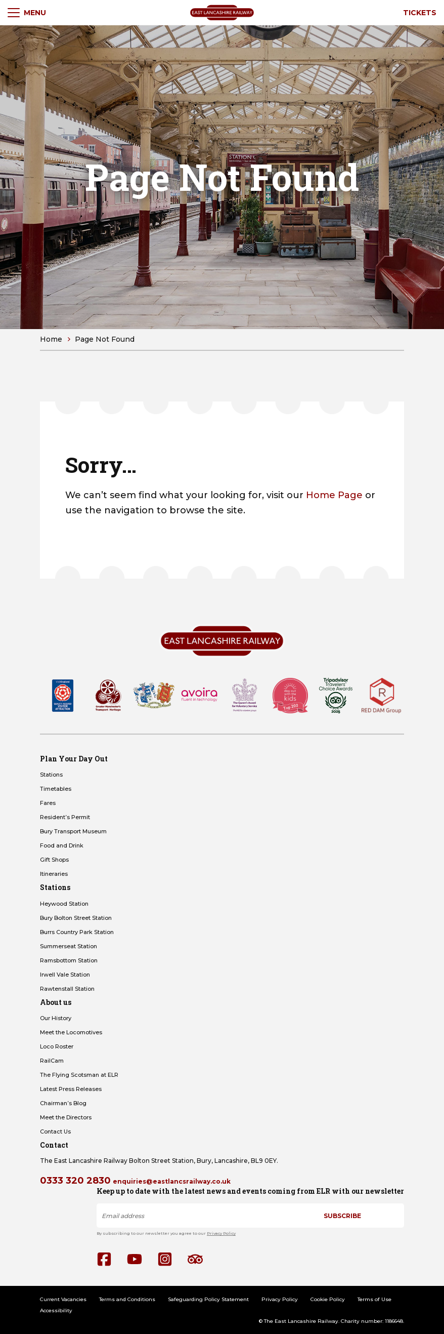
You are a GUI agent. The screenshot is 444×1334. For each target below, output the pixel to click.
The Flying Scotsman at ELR (79, 1074)
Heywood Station (64, 903)
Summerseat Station (68, 946)
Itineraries (54, 873)
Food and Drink (61, 845)
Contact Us (55, 1131)
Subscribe (342, 1216)
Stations (51, 774)
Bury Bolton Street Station (76, 917)
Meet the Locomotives (71, 1032)
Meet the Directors (66, 1117)
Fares (48, 802)
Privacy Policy (221, 1233)
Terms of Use (374, 1299)
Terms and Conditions (127, 1299)
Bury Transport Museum (73, 831)
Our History (55, 1018)
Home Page (334, 495)
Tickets (419, 12)
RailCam (52, 1060)
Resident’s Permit (65, 817)
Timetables (55, 788)
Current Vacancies (63, 1299)
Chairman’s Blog (63, 1103)
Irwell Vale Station (65, 974)
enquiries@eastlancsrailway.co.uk (172, 1181)
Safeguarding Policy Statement (208, 1299)
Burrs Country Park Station (77, 932)
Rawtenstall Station (67, 988)
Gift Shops (54, 859)
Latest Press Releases (71, 1089)
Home (51, 339)
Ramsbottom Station (69, 960)
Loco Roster (56, 1046)
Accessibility (56, 1310)
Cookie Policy (327, 1299)
